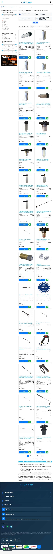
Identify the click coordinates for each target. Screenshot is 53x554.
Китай (5, 34)
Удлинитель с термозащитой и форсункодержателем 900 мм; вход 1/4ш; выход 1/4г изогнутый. (26, 377)
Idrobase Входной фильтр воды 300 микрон (25, 160)
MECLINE (6, 27)
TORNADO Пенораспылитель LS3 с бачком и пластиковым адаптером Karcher (26, 186)
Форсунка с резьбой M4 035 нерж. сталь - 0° (25, 73)
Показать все (5, 29)
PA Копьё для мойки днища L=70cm (43, 322)
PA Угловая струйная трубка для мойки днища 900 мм (43, 407)
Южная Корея (7, 38)
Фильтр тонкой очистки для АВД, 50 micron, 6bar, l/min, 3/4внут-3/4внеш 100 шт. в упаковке (26, 134)
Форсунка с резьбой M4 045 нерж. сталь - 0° (43, 43)
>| (42, 455)
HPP (4, 22)
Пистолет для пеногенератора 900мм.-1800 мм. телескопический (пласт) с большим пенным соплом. (44, 212)
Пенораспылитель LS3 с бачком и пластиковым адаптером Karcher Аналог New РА (43, 186)
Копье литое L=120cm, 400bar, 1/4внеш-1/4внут (26, 295)
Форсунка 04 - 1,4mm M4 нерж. (44, 72)
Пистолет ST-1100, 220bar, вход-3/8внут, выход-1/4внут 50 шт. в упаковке (43, 377)
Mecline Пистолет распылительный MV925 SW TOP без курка (43, 348)
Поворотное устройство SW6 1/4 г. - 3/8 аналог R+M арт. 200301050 (26, 265)
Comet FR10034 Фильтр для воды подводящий (43, 240)
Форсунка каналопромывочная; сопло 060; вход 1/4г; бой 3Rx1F (43, 265)
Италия (5, 36)
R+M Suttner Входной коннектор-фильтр (41, 134)
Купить (24, 57)
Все (4, 20)
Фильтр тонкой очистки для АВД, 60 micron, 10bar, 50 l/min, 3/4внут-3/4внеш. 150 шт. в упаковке (44, 104)
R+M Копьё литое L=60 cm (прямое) (25, 348)
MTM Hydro (6, 28)
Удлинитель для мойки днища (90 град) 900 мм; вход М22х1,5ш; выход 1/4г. (26, 438)
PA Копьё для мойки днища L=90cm (25, 407)
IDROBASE (6, 24)
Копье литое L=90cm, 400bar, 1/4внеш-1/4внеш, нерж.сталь (44, 295)
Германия (6, 37)
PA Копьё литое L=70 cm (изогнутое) (25, 240)
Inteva (5, 25)
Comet (5, 21)
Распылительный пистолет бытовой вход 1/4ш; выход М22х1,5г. (25, 322)
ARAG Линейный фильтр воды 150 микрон (44, 438)
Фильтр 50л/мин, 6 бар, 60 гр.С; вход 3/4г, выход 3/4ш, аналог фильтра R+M (26, 43)
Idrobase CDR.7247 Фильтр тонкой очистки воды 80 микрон (43, 160)
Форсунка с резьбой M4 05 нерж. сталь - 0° (25, 104)
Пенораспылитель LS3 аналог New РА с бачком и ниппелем (26, 212)
